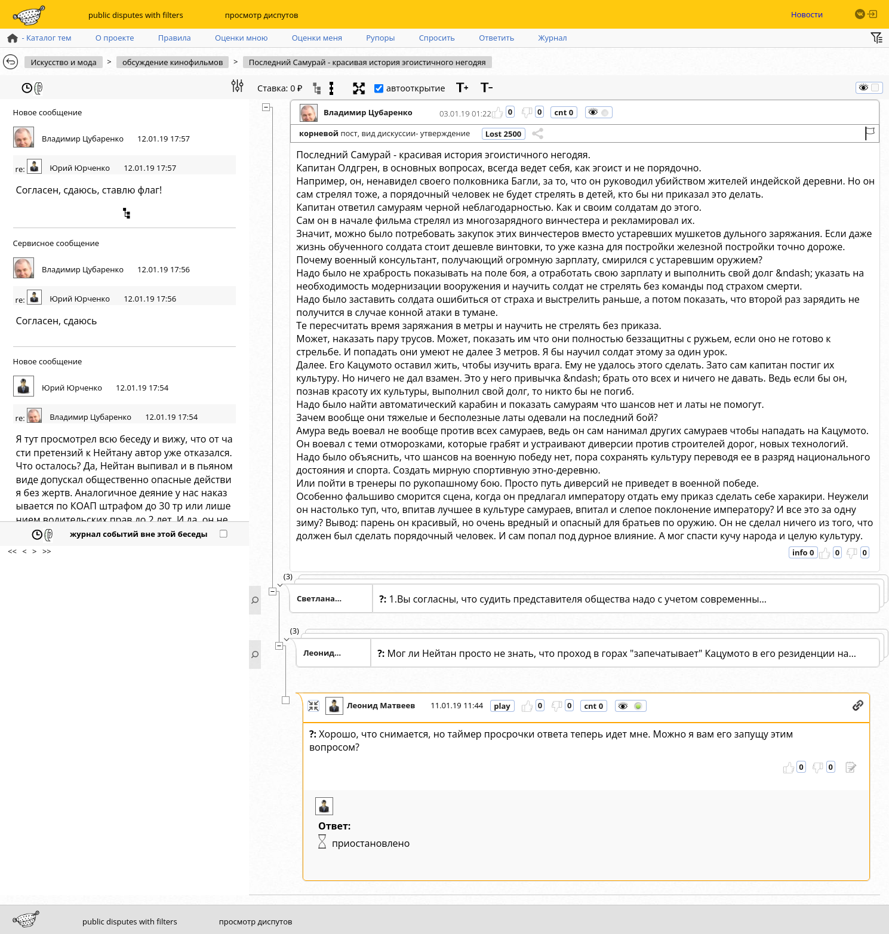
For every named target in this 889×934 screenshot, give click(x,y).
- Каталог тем (38, 37)
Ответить (496, 37)
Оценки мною (241, 37)
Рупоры (380, 37)
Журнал (553, 37)
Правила (174, 37)
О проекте (115, 37)
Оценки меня (317, 37)
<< (12, 551)
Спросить (437, 37)
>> (46, 551)
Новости (807, 14)
